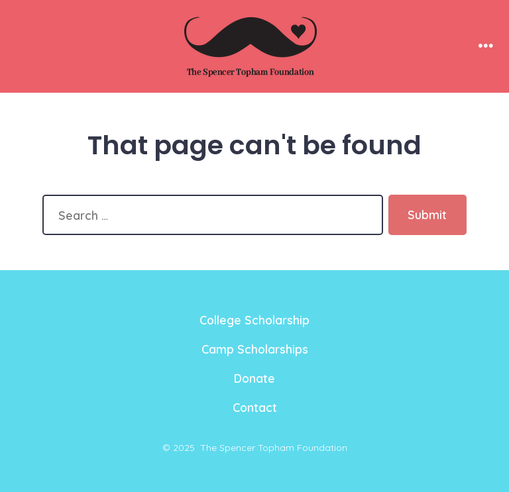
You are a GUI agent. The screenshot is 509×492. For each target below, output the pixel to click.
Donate (254, 378)
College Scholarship (254, 320)
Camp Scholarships (254, 349)
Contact (255, 407)
